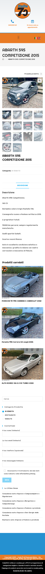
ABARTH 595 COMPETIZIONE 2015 (21, 59)
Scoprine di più (18, 571)
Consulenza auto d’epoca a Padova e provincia (21, 508)
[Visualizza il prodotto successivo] (41, 74)
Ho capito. (28, 571)
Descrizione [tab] (22, 185)
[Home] (3, 59)
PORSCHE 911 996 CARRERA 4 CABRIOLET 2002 (21, 301)
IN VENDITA (16, 171)
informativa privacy (27, 474)
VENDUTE (8, 419)
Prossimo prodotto (31, 74)
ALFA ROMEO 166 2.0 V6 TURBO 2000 (17, 383)
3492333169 (12, 25)
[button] (18, 37)
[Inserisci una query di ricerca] (22, 399)
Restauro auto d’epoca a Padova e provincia (20, 520)
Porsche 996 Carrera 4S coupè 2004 (17, 342)
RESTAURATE (10, 415)
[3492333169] (12, 21)
